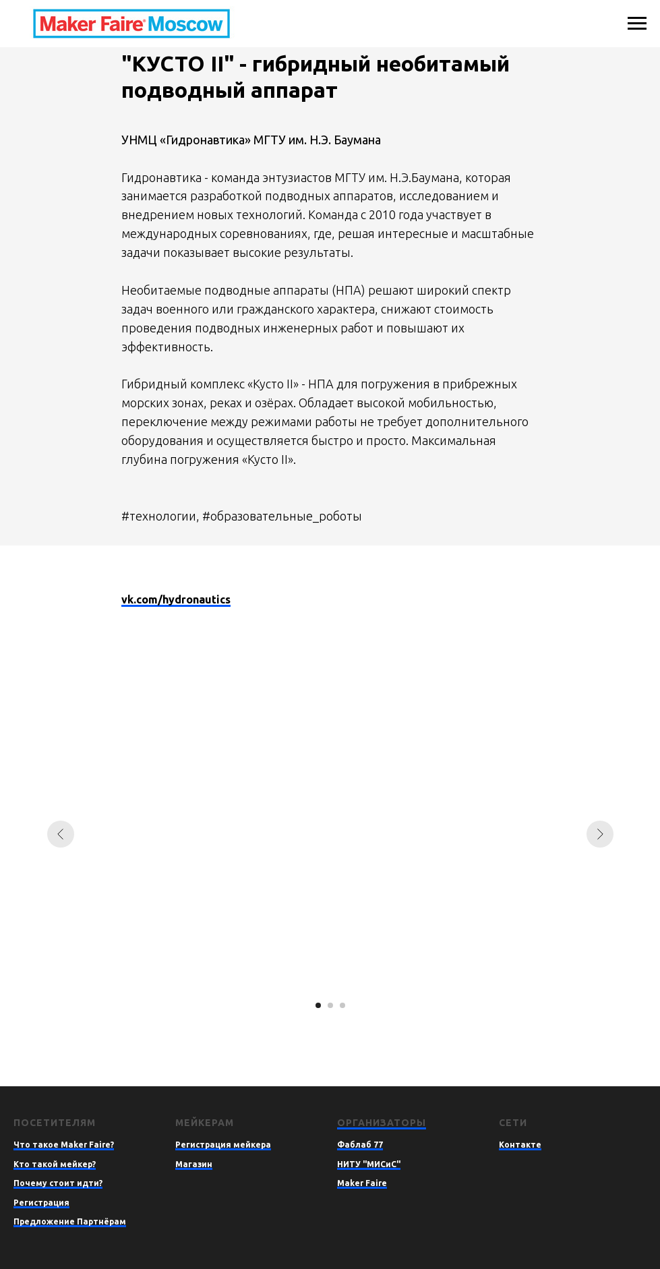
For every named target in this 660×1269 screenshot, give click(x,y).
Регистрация (41, 1202)
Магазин (193, 1164)
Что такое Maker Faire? (63, 1144)
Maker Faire (362, 1183)
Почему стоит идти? (57, 1183)
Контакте (520, 1144)
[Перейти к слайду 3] (342, 1005)
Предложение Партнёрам (69, 1221)
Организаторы (381, 1122)
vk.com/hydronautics (176, 599)
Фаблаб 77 (360, 1144)
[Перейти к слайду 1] (318, 1005)
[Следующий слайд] (600, 834)
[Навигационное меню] (637, 23)
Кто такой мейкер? (54, 1164)
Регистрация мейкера (223, 1144)
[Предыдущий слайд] (60, 834)
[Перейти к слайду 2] (330, 1005)
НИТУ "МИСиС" (368, 1164)
